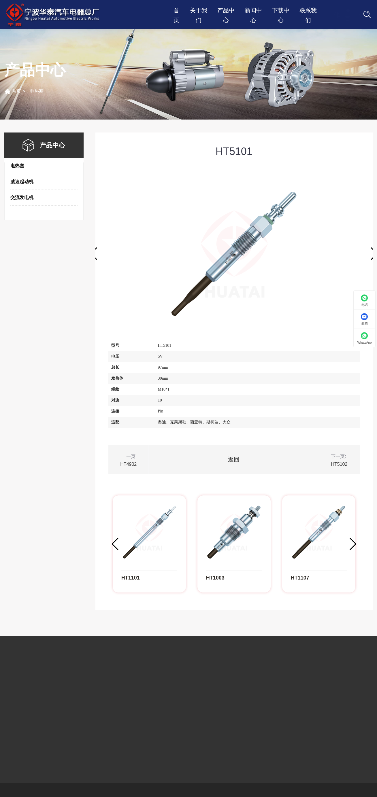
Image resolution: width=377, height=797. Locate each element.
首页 (176, 11)
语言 (342, 14)
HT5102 (339, 464)
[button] (353, 544)
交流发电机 (21, 197)
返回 (234, 459)
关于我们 (198, 11)
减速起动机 (21, 181)
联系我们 (308, 11)
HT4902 (128, 464)
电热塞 (37, 91)
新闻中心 (253, 11)
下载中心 (280, 11)
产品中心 (226, 11)
